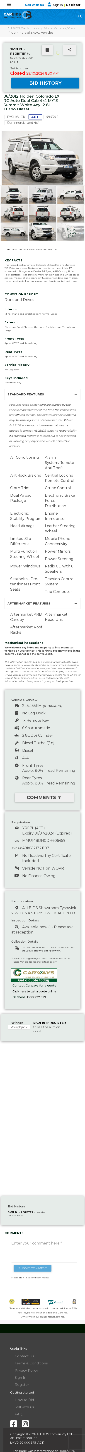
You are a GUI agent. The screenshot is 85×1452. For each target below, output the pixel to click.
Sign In (55, 5)
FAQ (18, 1414)
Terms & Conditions (31, 1363)
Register (73, 5)
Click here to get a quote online (34, 991)
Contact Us (24, 1356)
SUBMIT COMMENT (32, 1268)
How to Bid (24, 1400)
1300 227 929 (36, 997)
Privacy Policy (26, 1370)
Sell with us (35, 5)
